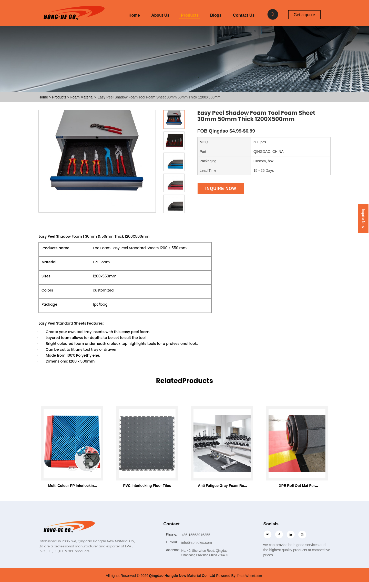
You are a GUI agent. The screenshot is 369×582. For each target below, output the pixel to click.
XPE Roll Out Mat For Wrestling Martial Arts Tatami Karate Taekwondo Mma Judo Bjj (297, 485)
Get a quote (304, 14)
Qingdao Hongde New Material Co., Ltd (182, 575)
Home (134, 15)
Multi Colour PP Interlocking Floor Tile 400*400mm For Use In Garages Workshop (72, 485)
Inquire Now (363, 218)
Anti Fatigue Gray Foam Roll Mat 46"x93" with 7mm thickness (222, 485)
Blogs (215, 15)
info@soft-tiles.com (196, 542)
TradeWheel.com (249, 575)
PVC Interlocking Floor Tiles (147, 485)
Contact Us (243, 15)
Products (190, 15)
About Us (160, 15)
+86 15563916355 (195, 534)
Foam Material (82, 97)
